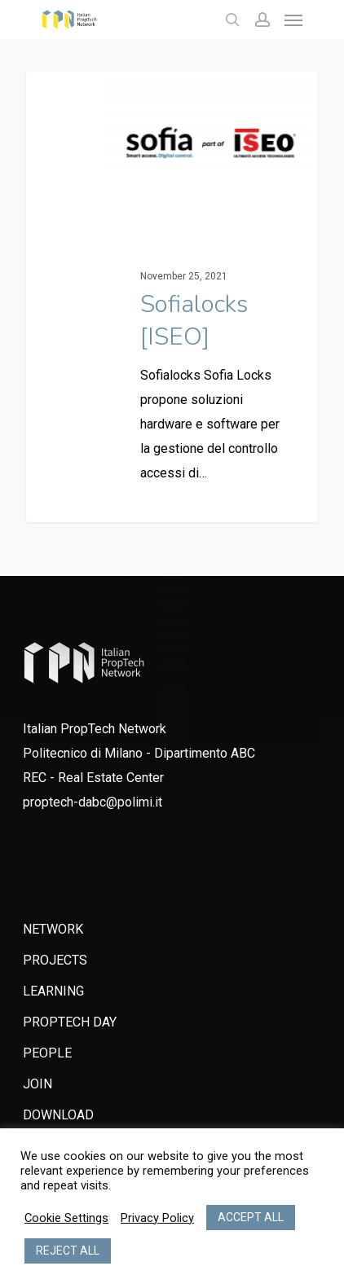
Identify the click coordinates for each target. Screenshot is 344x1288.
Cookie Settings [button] (66, 1218)
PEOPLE (47, 1053)
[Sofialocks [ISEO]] (172, 297)
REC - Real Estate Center (93, 777)
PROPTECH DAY (70, 1022)
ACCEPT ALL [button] (251, 1217)
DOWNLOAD (58, 1115)
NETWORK (53, 929)
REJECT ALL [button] (67, 1250)
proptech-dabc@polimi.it (92, 802)
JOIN (37, 1084)
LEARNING (53, 991)
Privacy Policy (157, 1218)
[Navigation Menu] (293, 19)
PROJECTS (55, 960)
